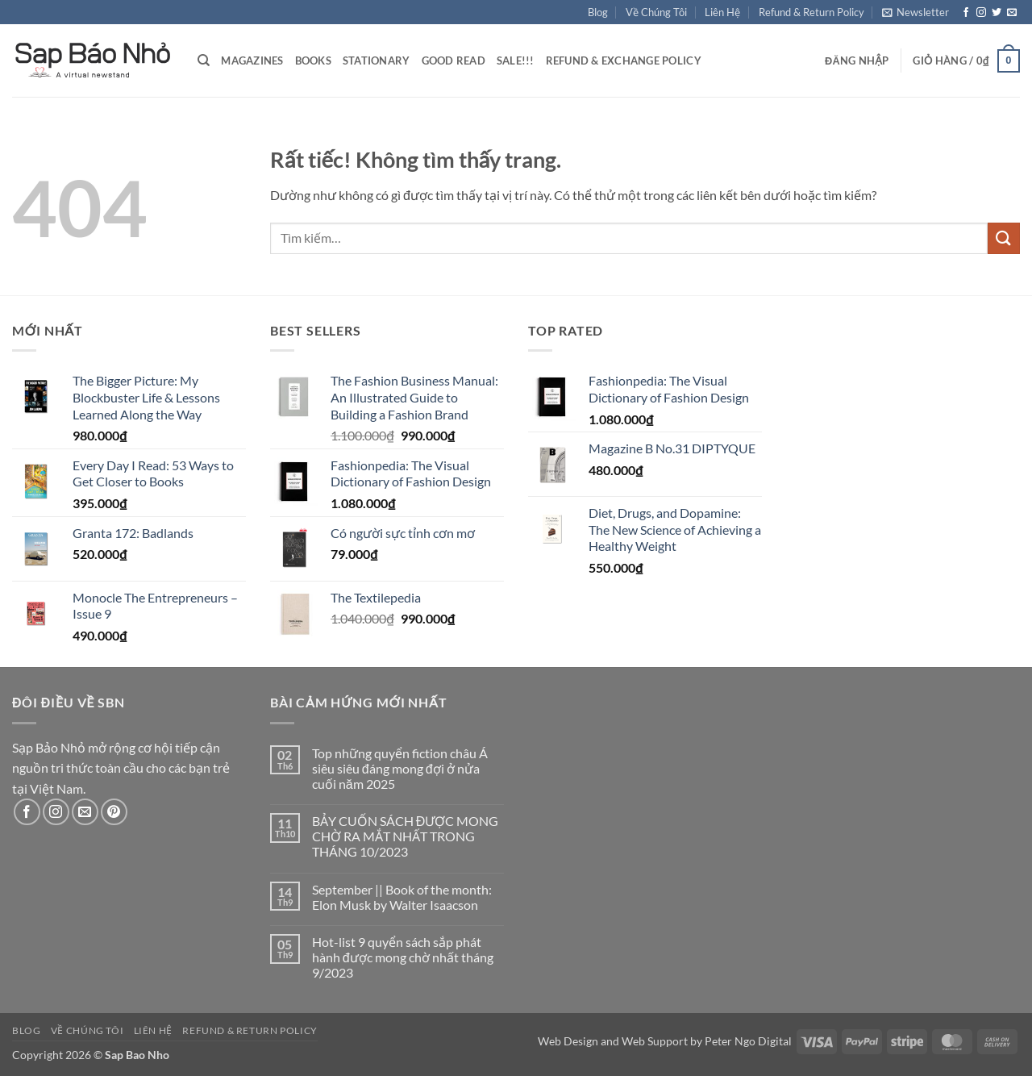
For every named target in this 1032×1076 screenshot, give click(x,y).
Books (313, 60)
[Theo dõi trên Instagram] (981, 13)
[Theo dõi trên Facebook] (966, 13)
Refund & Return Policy (811, 12)
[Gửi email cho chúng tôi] (1012, 13)
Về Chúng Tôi (656, 12)
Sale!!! (516, 60)
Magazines (252, 60)
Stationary (376, 60)
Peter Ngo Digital (748, 1041)
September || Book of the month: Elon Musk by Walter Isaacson (402, 897)
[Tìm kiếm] (204, 60)
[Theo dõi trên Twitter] (996, 13)
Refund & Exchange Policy (623, 60)
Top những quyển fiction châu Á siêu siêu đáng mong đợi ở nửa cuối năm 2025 (400, 768)
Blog (598, 12)
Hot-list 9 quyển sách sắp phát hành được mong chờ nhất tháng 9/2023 (402, 957)
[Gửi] (1004, 238)
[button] (915, 12)
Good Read (453, 60)
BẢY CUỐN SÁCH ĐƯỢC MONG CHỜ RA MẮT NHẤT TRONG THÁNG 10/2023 (405, 836)
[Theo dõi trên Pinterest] (114, 812)
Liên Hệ (722, 12)
